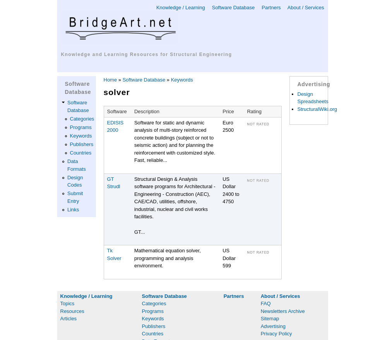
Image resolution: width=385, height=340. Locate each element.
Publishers (82, 144)
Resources (72, 311)
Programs (81, 127)
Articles (68, 318)
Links (73, 209)
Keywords (81, 136)
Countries (81, 153)
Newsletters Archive (283, 311)
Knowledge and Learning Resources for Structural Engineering (146, 54)
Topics (67, 303)
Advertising (273, 326)
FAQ (266, 303)
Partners (271, 7)
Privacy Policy (276, 334)
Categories (82, 119)
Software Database (233, 7)
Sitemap (270, 318)
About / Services (305, 7)
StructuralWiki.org (317, 109)
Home (110, 80)
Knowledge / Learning (180, 7)
